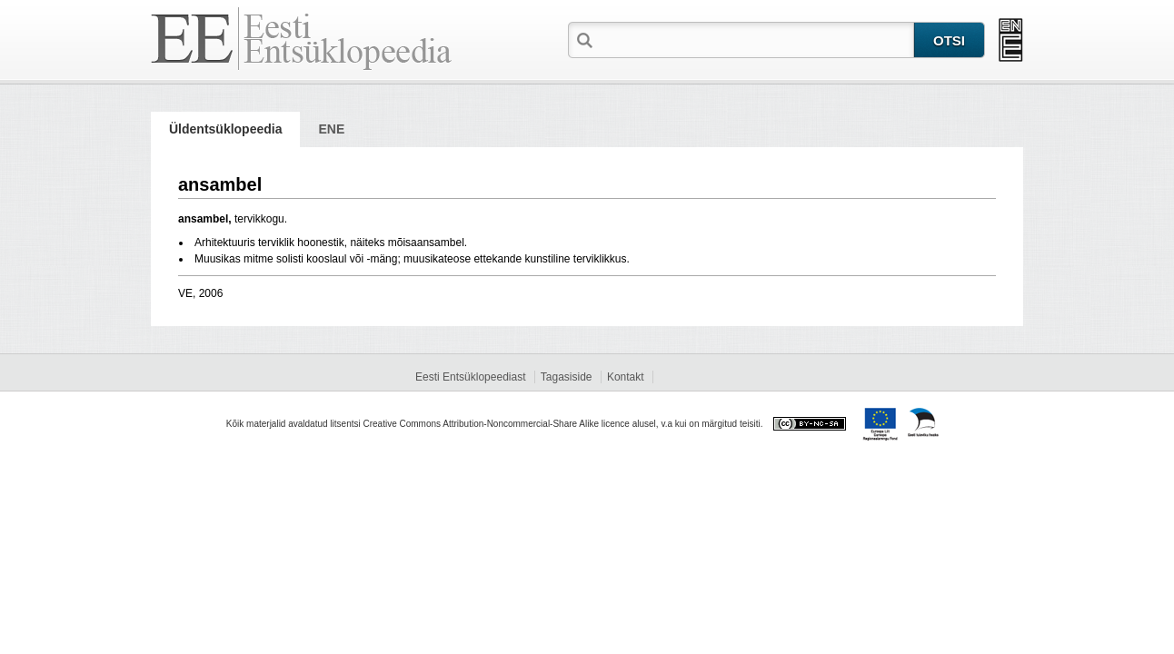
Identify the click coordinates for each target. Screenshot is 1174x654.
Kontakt (625, 377)
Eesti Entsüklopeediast (470, 377)
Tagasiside (566, 377)
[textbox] (755, 39)
